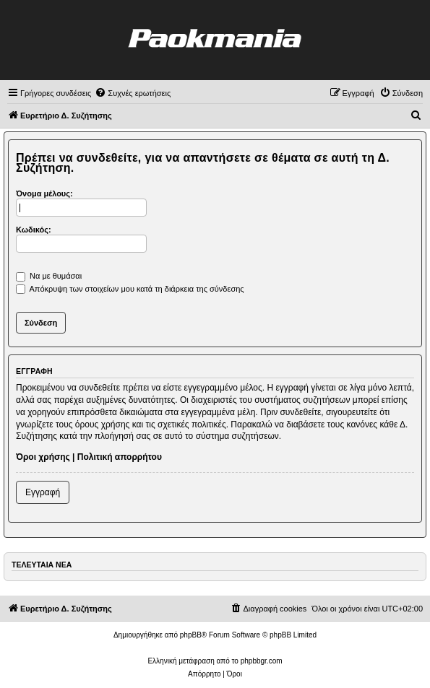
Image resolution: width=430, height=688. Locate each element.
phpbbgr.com (262, 661)
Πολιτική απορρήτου (119, 457)
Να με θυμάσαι (49, 275)
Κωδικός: (33, 229)
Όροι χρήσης (43, 457)
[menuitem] (133, 93)
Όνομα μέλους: (44, 193)
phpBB (191, 635)
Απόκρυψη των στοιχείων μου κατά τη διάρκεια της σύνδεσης (130, 288)
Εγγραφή (42, 492)
